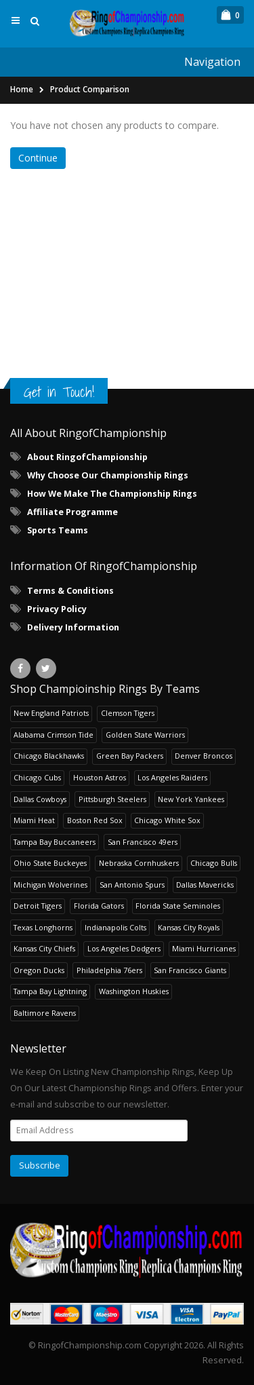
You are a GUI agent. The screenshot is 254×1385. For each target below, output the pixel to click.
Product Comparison (89, 89)
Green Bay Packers (129, 756)
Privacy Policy (57, 609)
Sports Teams (57, 530)
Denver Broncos (203, 756)
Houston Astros (99, 777)
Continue (38, 157)
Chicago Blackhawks (49, 756)
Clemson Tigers (127, 713)
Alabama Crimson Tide (53, 734)
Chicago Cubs (37, 777)
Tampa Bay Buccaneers (55, 842)
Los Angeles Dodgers (124, 948)
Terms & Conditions (70, 590)
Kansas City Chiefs (44, 948)
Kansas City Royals (188, 927)
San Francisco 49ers (142, 842)
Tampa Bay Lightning (50, 991)
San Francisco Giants (190, 970)
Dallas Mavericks (205, 884)
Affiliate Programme (72, 512)
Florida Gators (99, 905)
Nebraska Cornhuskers (139, 863)
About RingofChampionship (87, 457)
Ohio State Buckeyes (50, 863)
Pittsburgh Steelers (112, 799)
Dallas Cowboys (40, 799)
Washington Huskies (134, 991)
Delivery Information (73, 627)
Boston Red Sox (95, 820)
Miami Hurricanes (204, 948)
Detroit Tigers (38, 905)
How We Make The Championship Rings (112, 493)
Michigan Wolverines (50, 884)
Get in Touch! (59, 392)
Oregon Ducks (39, 970)
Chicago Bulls (213, 863)
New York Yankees (191, 799)
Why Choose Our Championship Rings (107, 475)
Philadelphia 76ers (109, 970)
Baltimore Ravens (45, 1013)
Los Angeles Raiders (172, 777)
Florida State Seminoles (177, 905)
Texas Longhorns (43, 927)
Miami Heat (34, 820)
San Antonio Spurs (132, 884)
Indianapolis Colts (115, 927)
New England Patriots (51, 713)
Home (21, 89)
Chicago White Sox (167, 820)
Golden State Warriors (145, 734)
